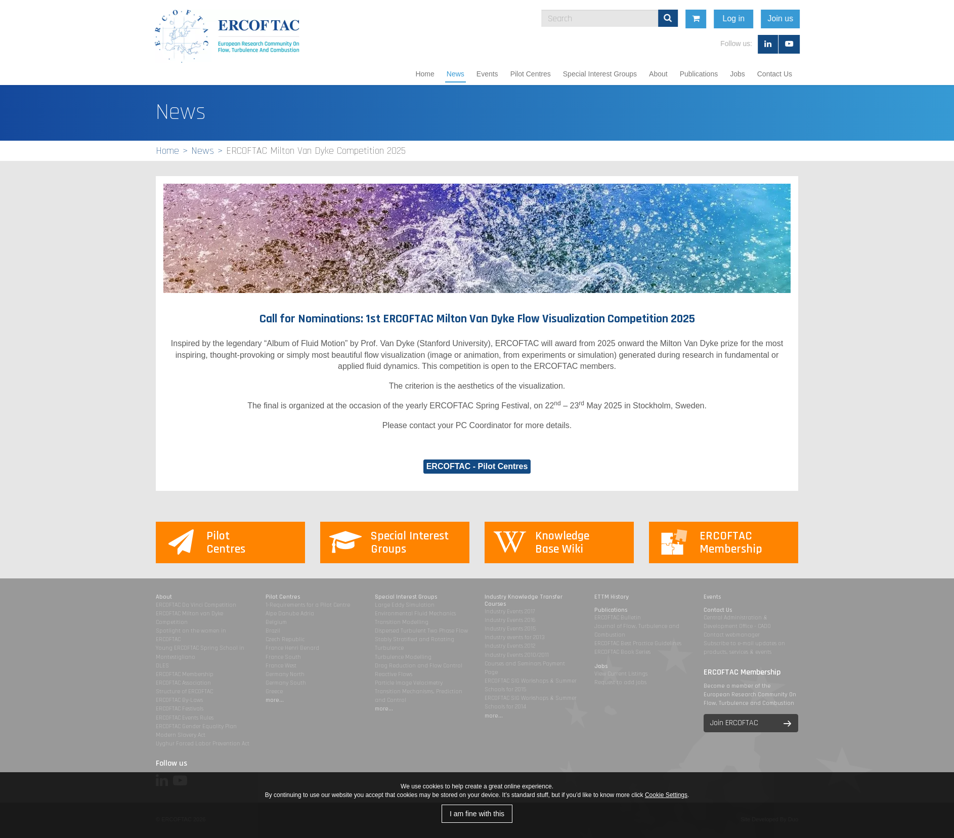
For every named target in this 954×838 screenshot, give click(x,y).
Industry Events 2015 (510, 629)
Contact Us (774, 74)
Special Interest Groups (600, 74)
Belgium (276, 622)
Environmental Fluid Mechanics (415, 613)
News (455, 74)
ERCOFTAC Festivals (179, 709)
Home (424, 74)
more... (275, 700)
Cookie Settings (666, 795)
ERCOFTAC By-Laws (179, 700)
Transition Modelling (401, 622)
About (658, 74)
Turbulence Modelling (403, 657)
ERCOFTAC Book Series (622, 652)
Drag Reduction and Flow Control (418, 665)
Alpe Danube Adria (290, 613)
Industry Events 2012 (510, 646)
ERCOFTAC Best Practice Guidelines (637, 643)
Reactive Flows (393, 674)
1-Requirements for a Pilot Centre (308, 605)
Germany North (285, 674)
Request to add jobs (620, 682)
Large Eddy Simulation (405, 605)
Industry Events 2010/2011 (517, 655)
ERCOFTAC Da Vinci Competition (196, 605)
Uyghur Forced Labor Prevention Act (202, 743)
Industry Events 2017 (510, 611)
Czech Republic (285, 639)
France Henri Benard (292, 648)
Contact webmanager (732, 635)
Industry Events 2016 (510, 620)
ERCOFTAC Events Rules (184, 718)
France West (281, 665)
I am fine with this (477, 814)
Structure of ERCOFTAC (184, 691)
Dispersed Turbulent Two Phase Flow (421, 631)
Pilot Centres (530, 74)
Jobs (737, 74)
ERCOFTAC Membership (184, 674)
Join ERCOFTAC (734, 723)
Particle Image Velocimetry (409, 683)
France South (283, 657)
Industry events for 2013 (515, 637)
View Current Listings (620, 674)
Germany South (286, 683)
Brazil (273, 631)
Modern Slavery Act (180, 735)
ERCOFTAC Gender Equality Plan (196, 726)
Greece (274, 691)
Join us (879, 18)
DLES (162, 665)
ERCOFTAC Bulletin (617, 617)
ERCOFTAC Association (183, 683)
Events (487, 74)
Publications (699, 74)
